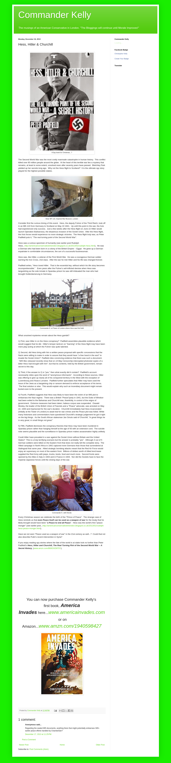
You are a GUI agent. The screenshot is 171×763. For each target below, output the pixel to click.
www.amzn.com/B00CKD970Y (47, 548)
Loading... (119, 43)
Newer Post (24, 745)
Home (62, 745)
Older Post (100, 745)
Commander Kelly (54, 15)
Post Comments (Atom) (39, 749)
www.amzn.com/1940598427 (70, 626)
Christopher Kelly (121, 54)
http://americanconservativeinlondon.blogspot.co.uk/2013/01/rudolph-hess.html (60, 246)
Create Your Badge (122, 59)
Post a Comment (29, 740)
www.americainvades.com (76, 612)
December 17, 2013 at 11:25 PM (38, 734)
